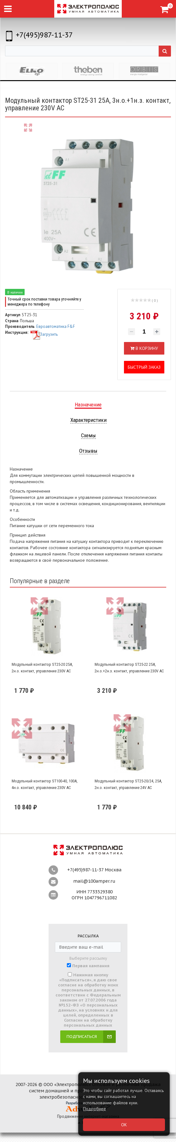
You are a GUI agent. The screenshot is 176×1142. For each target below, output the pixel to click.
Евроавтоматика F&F (55, 326)
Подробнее (94, 1109)
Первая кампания (90, 965)
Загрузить (44, 334)
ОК (124, 1125)
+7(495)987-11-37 (44, 35)
